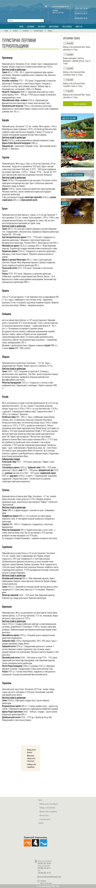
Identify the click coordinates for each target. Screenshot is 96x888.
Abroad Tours (44, 815)
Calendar (30, 26)
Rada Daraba (53, 26)
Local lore (26, 31)
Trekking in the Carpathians (31, 765)
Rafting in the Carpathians (49, 804)
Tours (21, 26)
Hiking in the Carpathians (48, 811)
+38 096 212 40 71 (80, 13)
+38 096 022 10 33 (80, 18)
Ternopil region (38, 31)
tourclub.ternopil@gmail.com (60, 6)
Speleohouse (67, 26)
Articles (15, 31)
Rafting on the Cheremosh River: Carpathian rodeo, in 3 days (74, 73)
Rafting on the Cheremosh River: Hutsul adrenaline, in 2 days (76, 48)
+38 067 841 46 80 (80, 8)
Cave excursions (45, 819)
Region (50, 31)
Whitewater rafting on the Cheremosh (31, 758)
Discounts (41, 26)
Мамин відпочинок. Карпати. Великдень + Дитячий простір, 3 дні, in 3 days (77, 61)
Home (6, 31)
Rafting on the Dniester (31, 751)
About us (79, 26)
